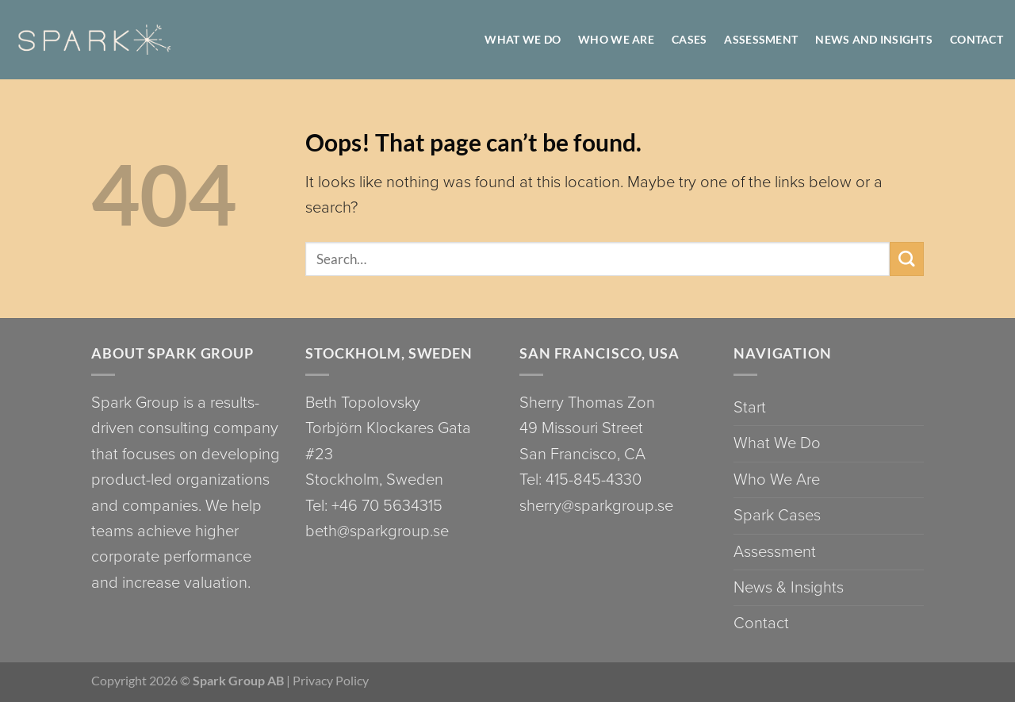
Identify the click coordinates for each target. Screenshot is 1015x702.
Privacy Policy (331, 680)
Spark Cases (777, 515)
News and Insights (874, 39)
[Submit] (907, 259)
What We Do (777, 443)
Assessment (761, 39)
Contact (976, 39)
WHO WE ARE (616, 39)
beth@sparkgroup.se (377, 531)
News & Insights (788, 587)
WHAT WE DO (523, 39)
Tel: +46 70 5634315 (373, 506)
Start (749, 407)
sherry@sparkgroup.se (596, 506)
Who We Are (776, 479)
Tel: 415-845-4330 (580, 479)
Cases (689, 39)
